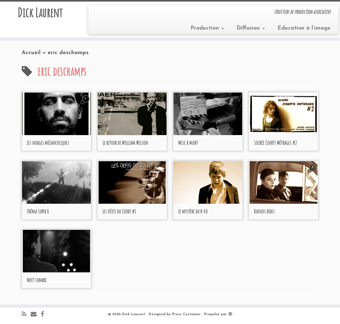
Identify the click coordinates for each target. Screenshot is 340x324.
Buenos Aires (264, 211)
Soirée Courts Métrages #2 (275, 142)
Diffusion (251, 28)
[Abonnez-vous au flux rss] (26, 314)
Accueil (31, 52)
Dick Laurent (39, 12)
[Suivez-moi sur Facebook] (44, 314)
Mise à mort (188, 142)
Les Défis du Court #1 (119, 211)
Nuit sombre (37, 279)
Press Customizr (186, 314)
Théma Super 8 (38, 211)
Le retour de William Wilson (125, 142)
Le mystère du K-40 (193, 211)
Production (207, 28)
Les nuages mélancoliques (48, 142)
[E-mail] (36, 314)
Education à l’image (304, 28)
